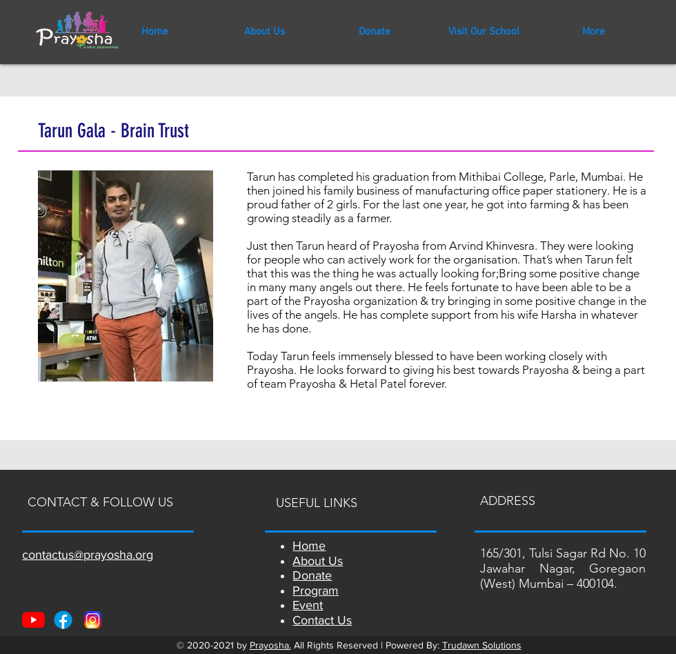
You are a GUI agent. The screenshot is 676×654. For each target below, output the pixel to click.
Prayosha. (270, 645)
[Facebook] (63, 619)
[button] (484, 32)
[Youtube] (33, 619)
